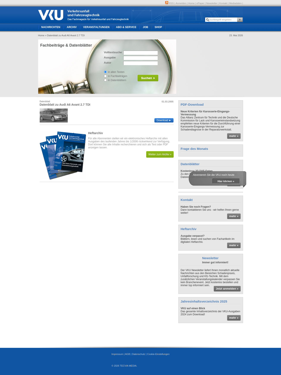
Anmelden (181, 3)
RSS (169, 3)
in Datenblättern (117, 80)
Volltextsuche (112, 52)
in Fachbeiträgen (117, 76)
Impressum (117, 354)
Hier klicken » (226, 181)
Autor (107, 62)
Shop (158, 27)
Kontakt (223, 3)
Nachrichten (50, 27)
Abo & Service (126, 27)
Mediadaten (235, 3)
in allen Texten (116, 72)
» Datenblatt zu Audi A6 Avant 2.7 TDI (65, 35)
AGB (127, 354)
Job (145, 27)
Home (191, 3)
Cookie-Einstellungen (158, 354)
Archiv (72, 27)
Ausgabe (110, 57)
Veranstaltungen (96, 27)
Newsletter (211, 3)
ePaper (200, 3)
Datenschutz (138, 354)
